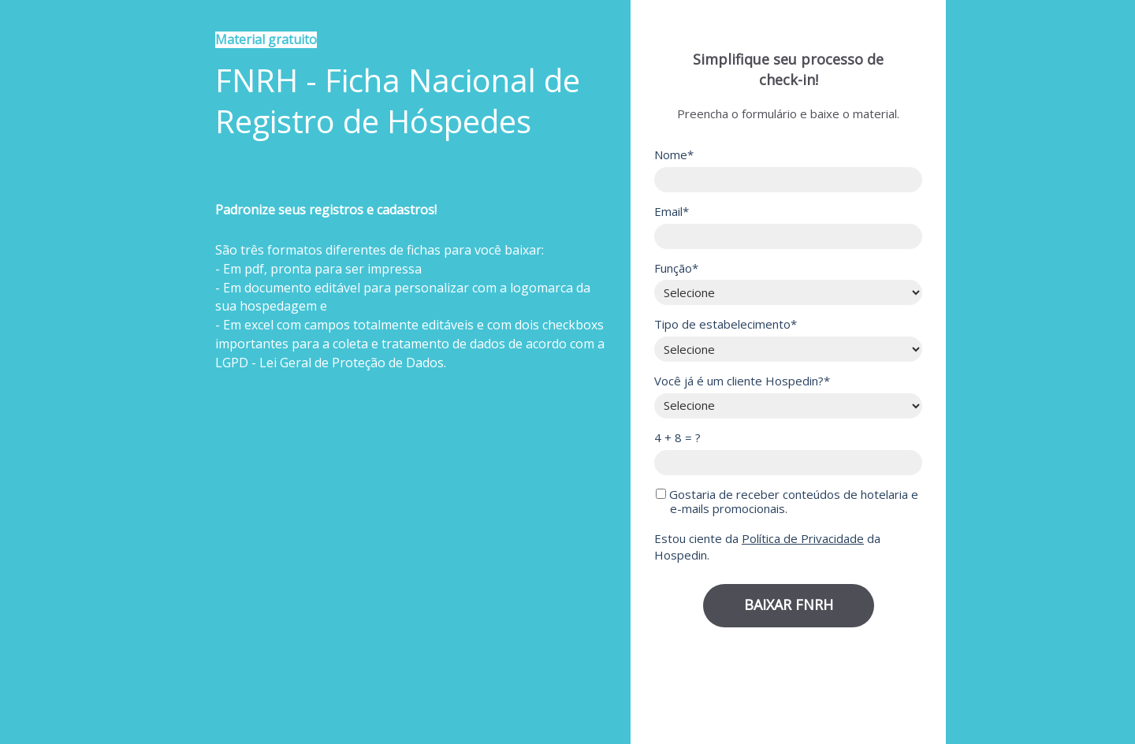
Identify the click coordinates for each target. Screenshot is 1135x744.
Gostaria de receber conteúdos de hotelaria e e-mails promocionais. (787, 502)
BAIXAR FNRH (788, 604)
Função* (676, 268)
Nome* (674, 154)
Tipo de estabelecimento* (725, 324)
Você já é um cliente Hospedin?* (742, 381)
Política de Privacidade (803, 538)
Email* (671, 211)
